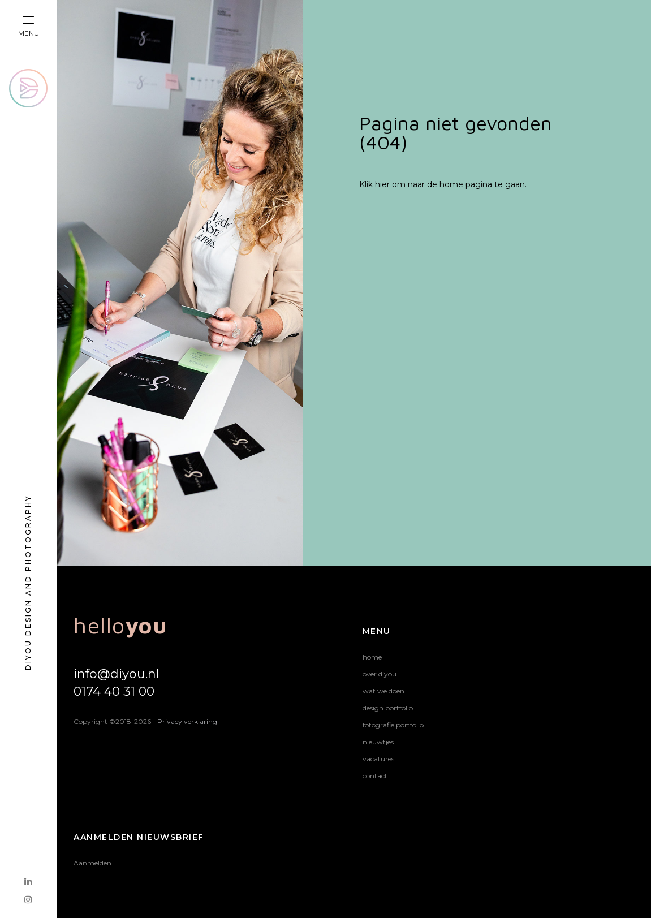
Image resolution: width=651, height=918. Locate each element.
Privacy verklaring (187, 721)
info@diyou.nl (116, 674)
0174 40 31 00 (114, 691)
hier (382, 184)
